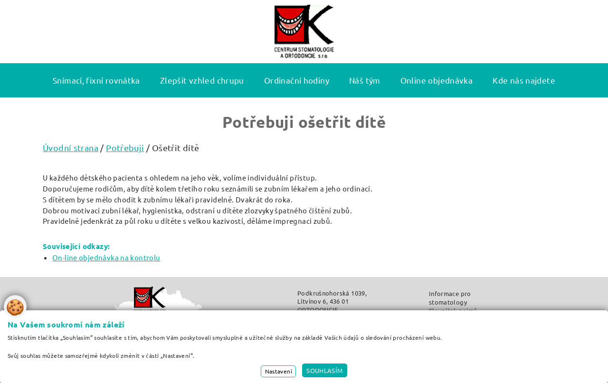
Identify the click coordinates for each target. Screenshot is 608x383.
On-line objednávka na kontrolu (106, 257)
